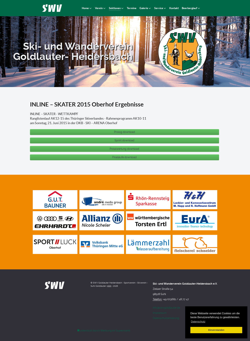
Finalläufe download (124, 157)
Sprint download (124, 140)
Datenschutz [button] (198, 321)
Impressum (160, 312)
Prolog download (124, 132)
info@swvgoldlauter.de (166, 307)
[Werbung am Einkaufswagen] (103, 331)
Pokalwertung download (124, 148)
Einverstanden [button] (216, 330)
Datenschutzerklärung (166, 318)
